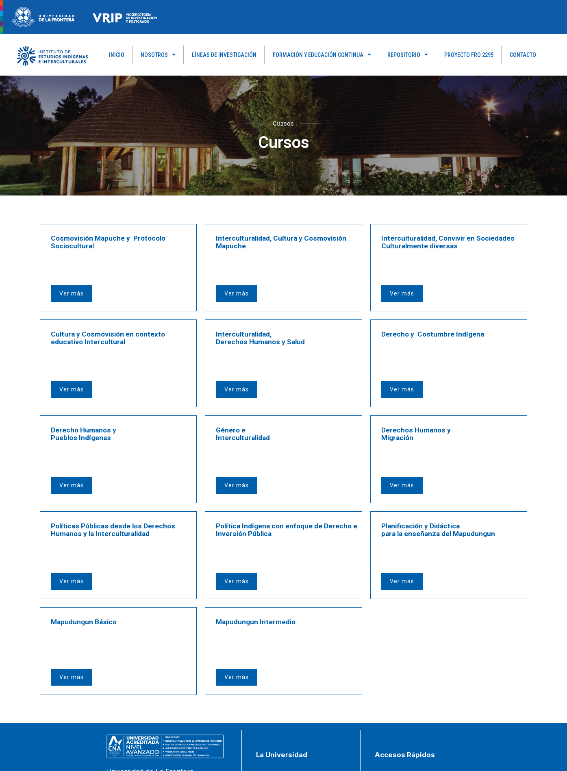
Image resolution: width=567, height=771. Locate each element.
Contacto (523, 55)
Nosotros (158, 55)
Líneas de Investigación (224, 55)
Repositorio (407, 55)
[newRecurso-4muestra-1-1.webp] (43, 16)
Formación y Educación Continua (322, 55)
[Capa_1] (52, 55)
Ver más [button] (73, 273)
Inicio (116, 55)
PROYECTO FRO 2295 (468, 55)
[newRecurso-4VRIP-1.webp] (125, 16)
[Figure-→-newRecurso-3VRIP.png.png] (83, 16)
